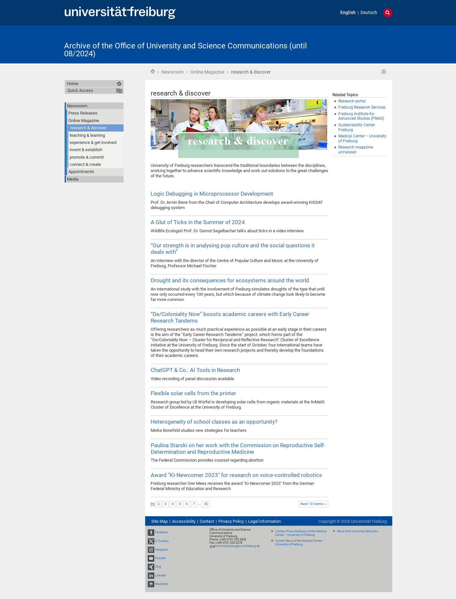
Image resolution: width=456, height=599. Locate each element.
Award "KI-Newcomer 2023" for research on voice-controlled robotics (236, 475)
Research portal (352, 101)
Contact (207, 521)
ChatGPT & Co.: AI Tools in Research (195, 370)
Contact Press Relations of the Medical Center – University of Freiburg (301, 533)
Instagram (161, 549)
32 (206, 504)
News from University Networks (357, 531)
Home (153, 71)
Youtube (160, 558)
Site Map (159, 521)
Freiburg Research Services (361, 107)
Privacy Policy (231, 521)
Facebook (161, 532)
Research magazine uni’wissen (355, 149)
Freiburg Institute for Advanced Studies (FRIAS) (361, 116)
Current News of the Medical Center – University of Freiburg (300, 542)
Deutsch (369, 12)
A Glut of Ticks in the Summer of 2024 (198, 222)
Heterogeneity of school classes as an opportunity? (214, 421)
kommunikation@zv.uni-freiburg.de (237, 546)
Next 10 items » (313, 504)
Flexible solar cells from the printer (193, 393)
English (348, 12)
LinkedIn (160, 575)
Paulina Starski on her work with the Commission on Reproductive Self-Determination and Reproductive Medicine (238, 448)
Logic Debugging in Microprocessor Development (212, 193)
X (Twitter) (162, 541)
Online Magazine (207, 72)
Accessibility (183, 521)
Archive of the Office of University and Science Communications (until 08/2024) (185, 49)
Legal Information (264, 521)
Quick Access (80, 90)
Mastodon (161, 584)
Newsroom (172, 72)
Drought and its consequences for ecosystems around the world (230, 280)
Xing (158, 566)
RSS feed (384, 72)
